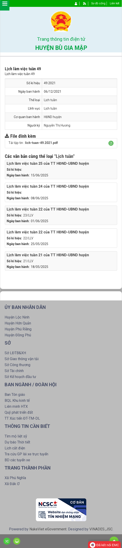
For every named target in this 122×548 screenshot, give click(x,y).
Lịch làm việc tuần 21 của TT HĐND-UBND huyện (48, 255)
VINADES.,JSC (101, 529)
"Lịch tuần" (64, 156)
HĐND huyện (53, 117)
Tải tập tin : (33, 143)
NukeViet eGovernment (47, 529)
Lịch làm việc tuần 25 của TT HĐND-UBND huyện (48, 163)
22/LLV (28, 238)
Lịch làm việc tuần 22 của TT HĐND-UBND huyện (48, 209)
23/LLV (28, 215)
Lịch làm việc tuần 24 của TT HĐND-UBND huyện (48, 186)
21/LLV (28, 261)
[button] (111, 143)
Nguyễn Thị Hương (57, 125)
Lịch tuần (50, 100)
